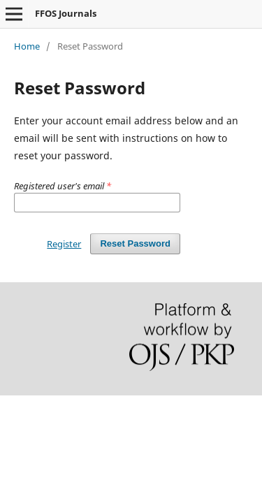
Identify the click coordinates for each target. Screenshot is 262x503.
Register (64, 244)
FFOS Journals (65, 13)
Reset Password (135, 243)
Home (27, 46)
